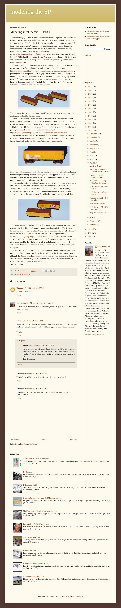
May (92, 159)
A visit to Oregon (95, 166)
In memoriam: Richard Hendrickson (36, 524)
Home (44, 440)
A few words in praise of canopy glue (36, 459)
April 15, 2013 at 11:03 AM (43, 303)
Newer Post (15, 440)
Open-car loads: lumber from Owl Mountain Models (42, 498)
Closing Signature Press (31, 537)
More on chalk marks (97, 204)
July (91, 152)
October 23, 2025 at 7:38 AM (37, 374)
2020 (90, 105)
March (92, 217)
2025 (90, 87)
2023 (90, 94)
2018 (90, 112)
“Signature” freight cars (98, 213)
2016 (90, 120)
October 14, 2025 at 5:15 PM (32, 321)
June (92, 156)
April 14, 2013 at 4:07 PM (34, 288)
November (94, 137)
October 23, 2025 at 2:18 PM (37, 389)
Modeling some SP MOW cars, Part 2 (98, 208)
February (93, 221)
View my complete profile (94, 335)
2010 (90, 237)
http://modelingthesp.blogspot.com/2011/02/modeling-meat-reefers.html (39, 132)
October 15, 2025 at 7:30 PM (43, 345)
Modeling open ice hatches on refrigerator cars (40, 511)
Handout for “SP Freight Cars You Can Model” (98, 182)
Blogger (80, 596)
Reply (18, 295)
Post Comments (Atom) (28, 444)
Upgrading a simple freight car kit (35, 563)
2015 (90, 123)
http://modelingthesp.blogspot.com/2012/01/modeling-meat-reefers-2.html (42, 236)
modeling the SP (30, 11)
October (93, 141)
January (93, 225)
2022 (90, 98)
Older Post (73, 440)
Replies (22, 341)
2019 (90, 109)
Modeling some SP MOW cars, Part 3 (98, 199)
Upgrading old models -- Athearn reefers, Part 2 (98, 171)
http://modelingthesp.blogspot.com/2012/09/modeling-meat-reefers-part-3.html (41, 71)
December (94, 134)
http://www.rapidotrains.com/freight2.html (29, 54)
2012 (90, 229)
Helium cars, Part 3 (30, 550)
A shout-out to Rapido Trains (33, 577)
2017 (90, 116)
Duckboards (27, 472)
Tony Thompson (22, 303)
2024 (90, 90)
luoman (64, 596)
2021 (90, 101)
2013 (90, 130)
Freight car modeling (23, 274)
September (94, 145)
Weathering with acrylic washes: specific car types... (99, 37)
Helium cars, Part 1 (30, 485)
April (92, 163)
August (93, 148)
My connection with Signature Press (96, 176)
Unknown (20, 288)
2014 (90, 127)
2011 (90, 233)
